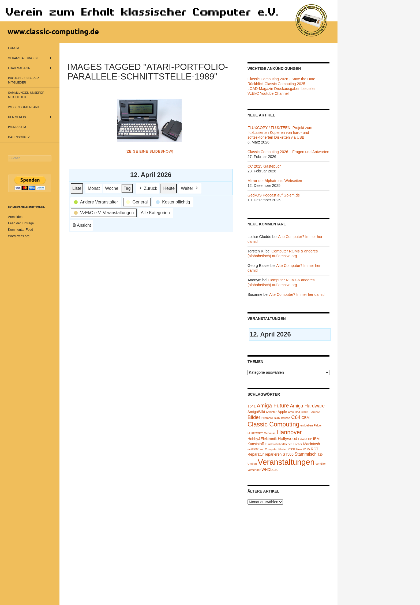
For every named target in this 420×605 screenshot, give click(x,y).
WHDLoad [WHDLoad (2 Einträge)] (269, 470)
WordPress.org (18, 236)
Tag (127, 188)
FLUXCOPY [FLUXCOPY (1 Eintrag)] (255, 433)
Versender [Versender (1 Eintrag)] (254, 469)
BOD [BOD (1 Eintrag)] (277, 417)
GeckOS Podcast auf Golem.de (274, 195)
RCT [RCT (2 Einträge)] (314, 449)
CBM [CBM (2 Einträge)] (306, 418)
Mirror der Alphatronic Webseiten (275, 181)
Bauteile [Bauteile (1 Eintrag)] (315, 412)
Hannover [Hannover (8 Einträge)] (289, 432)
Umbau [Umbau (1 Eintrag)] (252, 463)
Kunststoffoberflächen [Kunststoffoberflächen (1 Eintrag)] (278, 444)
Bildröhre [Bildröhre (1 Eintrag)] (267, 417)
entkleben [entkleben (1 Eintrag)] (306, 425)
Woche (111, 188)
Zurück (147, 188)
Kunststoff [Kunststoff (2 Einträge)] (256, 444)
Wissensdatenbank (23, 107)
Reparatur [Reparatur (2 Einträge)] (256, 454)
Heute (169, 188)
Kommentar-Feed (20, 230)
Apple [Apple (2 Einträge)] (282, 412)
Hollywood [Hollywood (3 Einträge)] (287, 438)
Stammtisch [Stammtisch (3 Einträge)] (306, 454)
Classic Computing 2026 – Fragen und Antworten (288, 152)
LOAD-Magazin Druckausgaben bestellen (282, 88)
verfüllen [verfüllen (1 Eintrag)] (321, 463)
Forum (13, 48)
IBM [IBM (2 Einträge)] (316, 439)
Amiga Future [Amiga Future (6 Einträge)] (273, 406)
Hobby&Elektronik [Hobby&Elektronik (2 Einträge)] (262, 439)
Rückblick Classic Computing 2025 (276, 84)
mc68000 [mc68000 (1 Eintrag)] (253, 449)
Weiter (190, 188)
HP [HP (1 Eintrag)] (310, 439)
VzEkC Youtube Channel (268, 93)
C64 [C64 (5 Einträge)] (295, 417)
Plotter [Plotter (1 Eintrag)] (283, 449)
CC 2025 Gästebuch (265, 166)
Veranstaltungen (23, 58)
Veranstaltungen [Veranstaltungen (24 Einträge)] (286, 461)
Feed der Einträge (21, 223)
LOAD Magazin (19, 68)
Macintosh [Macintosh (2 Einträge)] (311, 444)
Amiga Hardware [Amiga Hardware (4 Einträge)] (307, 406)
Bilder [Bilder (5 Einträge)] (254, 417)
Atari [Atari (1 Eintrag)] (291, 412)
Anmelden (15, 217)
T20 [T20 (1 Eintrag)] (320, 454)
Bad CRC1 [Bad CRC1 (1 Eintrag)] (302, 412)
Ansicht (82, 225)
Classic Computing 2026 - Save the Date (281, 79)
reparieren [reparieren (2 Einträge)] (273, 454)
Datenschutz (19, 137)
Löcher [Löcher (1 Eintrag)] (297, 444)
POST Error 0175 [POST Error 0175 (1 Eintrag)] (299, 449)
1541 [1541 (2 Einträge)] (252, 406)
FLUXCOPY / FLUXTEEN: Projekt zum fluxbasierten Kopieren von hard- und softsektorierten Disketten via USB (280, 132)
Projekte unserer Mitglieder (23, 80)
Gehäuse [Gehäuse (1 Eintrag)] (269, 433)
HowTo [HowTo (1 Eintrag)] (302, 439)
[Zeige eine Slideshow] (149, 151)
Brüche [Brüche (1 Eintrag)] (285, 417)
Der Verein (17, 117)
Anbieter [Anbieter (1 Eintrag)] (271, 412)
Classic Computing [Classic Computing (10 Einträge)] (273, 424)
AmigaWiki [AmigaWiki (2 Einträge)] (256, 412)
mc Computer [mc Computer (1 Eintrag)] (269, 449)
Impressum (17, 127)
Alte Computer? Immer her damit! (297, 294)
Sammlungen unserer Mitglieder (26, 95)
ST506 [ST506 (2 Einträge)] (288, 454)
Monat (94, 188)
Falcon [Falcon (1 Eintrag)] (318, 425)
